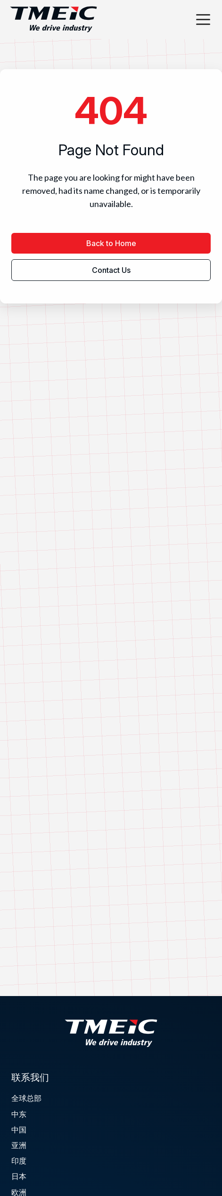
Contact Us (111, 270)
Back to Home (111, 243)
